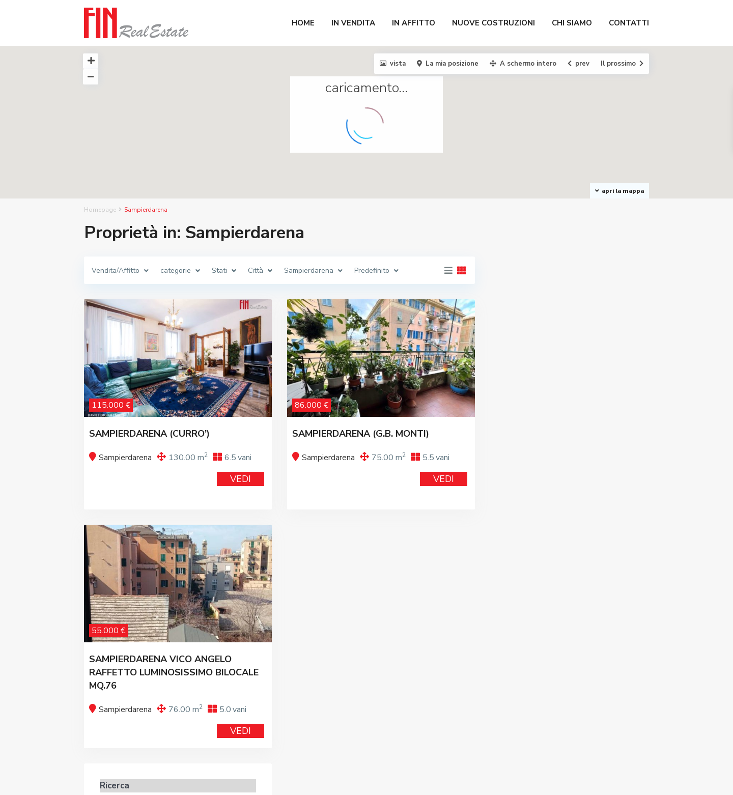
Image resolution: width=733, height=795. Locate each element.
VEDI (240, 479)
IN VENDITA (353, 23)
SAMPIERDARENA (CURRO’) (149, 434)
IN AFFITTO (413, 23)
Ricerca (569, 474)
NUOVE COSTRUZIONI (493, 23)
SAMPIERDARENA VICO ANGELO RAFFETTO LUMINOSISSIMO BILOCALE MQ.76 (174, 672)
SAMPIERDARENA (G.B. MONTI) (360, 434)
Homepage (100, 210)
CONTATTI (629, 23)
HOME (303, 23)
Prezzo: (518, 431)
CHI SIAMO (572, 23)
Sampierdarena (125, 457)
